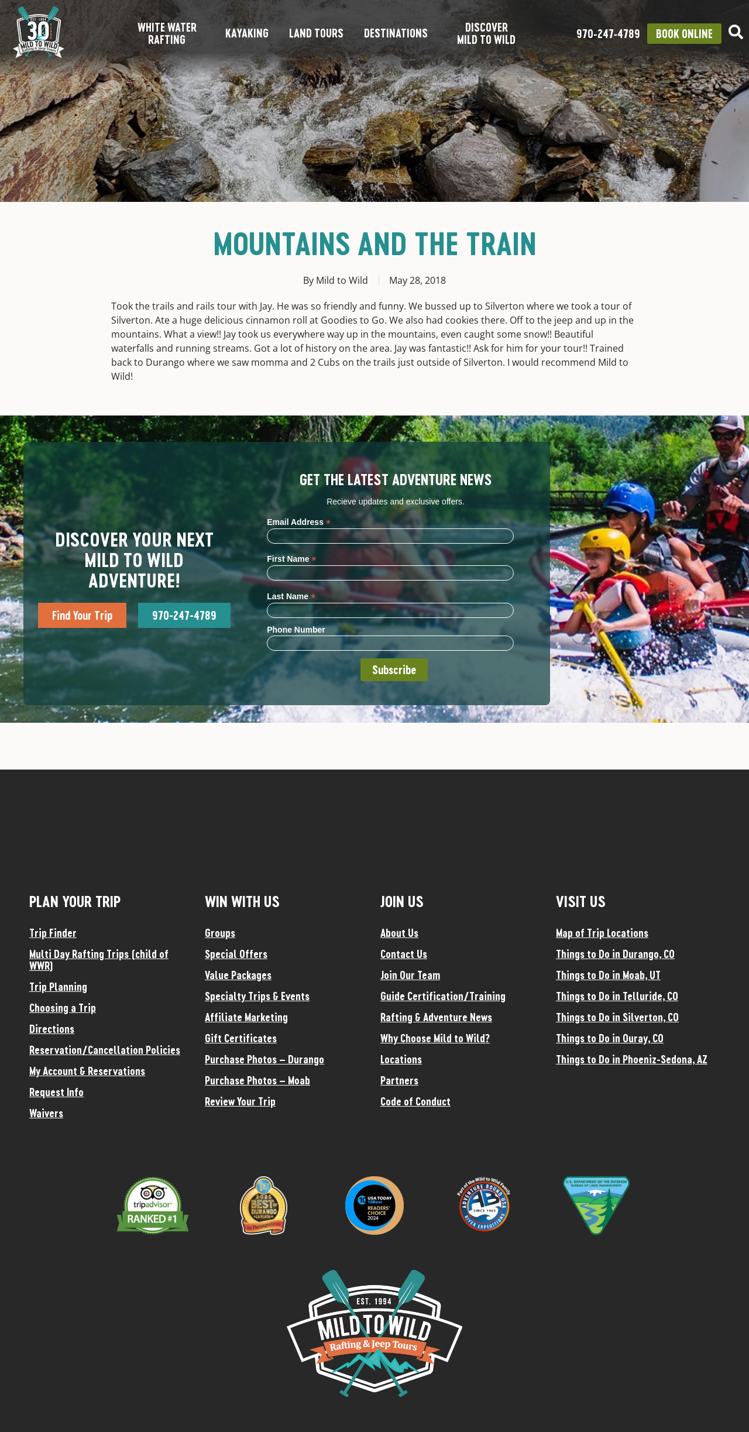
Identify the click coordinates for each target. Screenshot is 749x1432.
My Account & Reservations (87, 1070)
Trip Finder (53, 932)
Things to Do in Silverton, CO (617, 1017)
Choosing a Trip (62, 1007)
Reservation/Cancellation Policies (104, 1049)
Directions (51, 1028)
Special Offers (236, 953)
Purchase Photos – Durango (264, 1059)
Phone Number (296, 630)
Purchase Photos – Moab (257, 1080)
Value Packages (238, 975)
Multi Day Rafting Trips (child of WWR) (99, 959)
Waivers (46, 1113)
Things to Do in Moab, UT (608, 975)
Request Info (56, 1092)
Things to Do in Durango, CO (615, 953)
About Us (399, 932)
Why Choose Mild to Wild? (435, 1038)
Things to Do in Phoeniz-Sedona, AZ (631, 1059)
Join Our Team (410, 975)
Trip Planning (58, 986)
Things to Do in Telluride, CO (617, 996)
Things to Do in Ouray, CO (610, 1038)
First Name (291, 559)
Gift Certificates (241, 1038)
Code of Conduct (415, 1101)
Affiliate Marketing (246, 1017)
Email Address (299, 522)
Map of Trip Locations (602, 932)
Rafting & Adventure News (436, 1017)
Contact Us (403, 953)
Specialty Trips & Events (257, 996)
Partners (399, 1080)
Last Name (291, 596)
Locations (401, 1059)
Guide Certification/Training (443, 996)
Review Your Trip (240, 1101)
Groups (220, 932)
